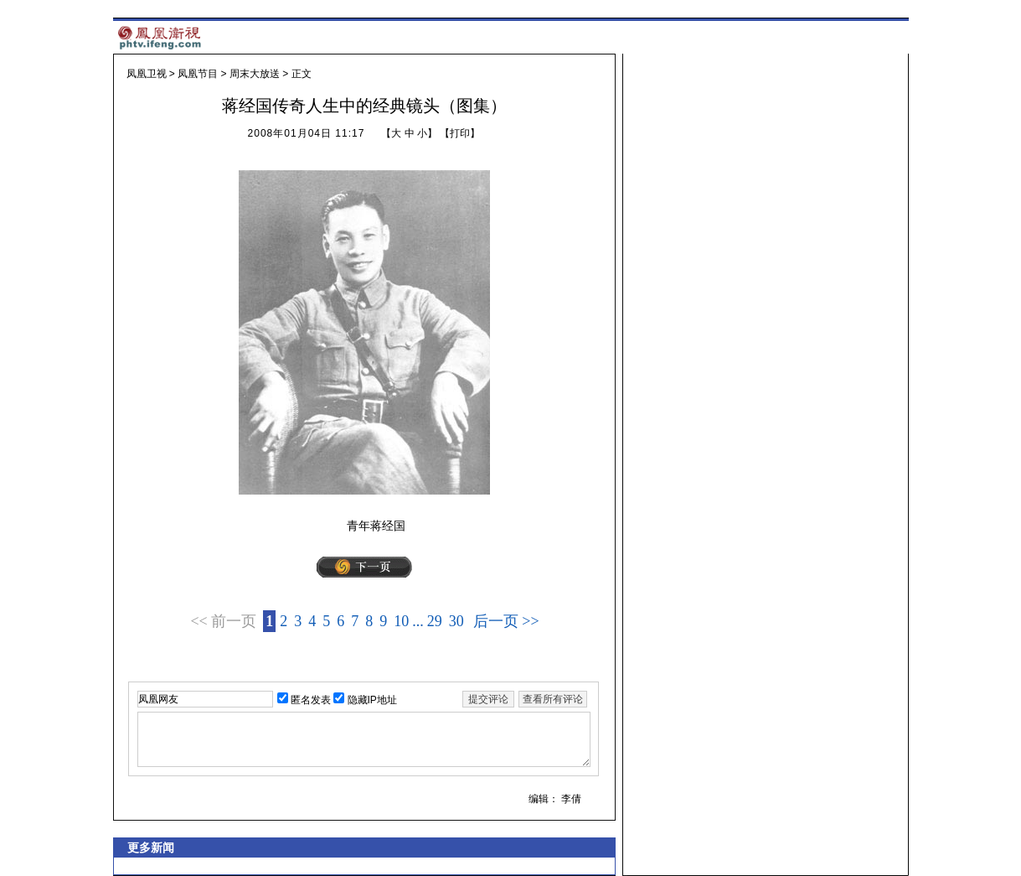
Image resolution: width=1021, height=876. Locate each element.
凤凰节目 (198, 74)
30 (456, 621)
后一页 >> (506, 621)
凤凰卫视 (146, 74)
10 (401, 621)
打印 (460, 133)
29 (434, 621)
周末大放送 (254, 74)
